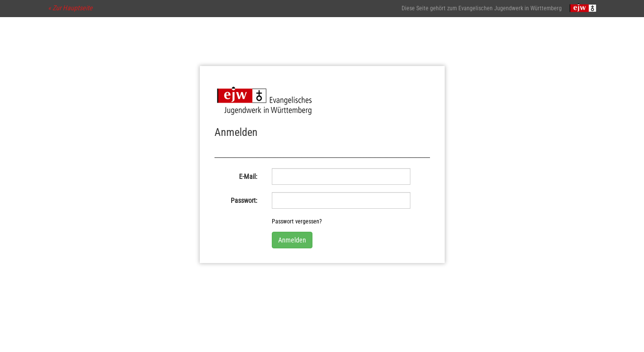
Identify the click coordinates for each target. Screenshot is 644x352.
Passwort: (244, 200)
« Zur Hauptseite (70, 8)
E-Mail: (248, 176)
